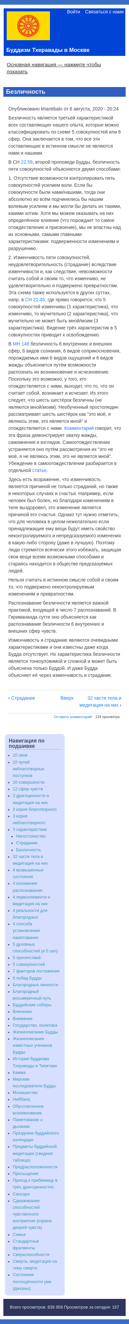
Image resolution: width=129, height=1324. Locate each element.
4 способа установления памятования (26, 931)
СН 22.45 (35, 299)
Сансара (21, 1194)
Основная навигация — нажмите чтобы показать (54, 68)
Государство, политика (35, 1025)
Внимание (23, 1018)
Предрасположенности (35, 1167)
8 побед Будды (27, 978)
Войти (73, 11)
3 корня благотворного (35, 809)
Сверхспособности (31, 1254)
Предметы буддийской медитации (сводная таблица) (35, 1153)
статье (40, 470)
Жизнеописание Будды (35, 1032)
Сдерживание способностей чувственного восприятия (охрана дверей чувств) (32, 1214)
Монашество (25, 1092)
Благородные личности (35, 985)
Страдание (21, 698)
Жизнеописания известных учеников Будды (32, 1045)
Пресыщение (26, 1173)
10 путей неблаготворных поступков (29, 769)
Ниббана (21, 1099)
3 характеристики (30, 829)
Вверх (67, 698)
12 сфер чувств (28, 789)
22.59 (27, 162)
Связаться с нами (104, 11)
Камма (19, 1072)
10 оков (20, 755)
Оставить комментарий (73, 717)
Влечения (22, 1011)
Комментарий (79, 428)
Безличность (28, 850)
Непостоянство (31, 836)
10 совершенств (28, 782)
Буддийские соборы (32, 1005)
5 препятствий (27, 957)
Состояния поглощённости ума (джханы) (32, 1281)
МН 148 (21, 343)
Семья (19, 1234)
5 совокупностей (29, 964)
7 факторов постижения (36, 971)
